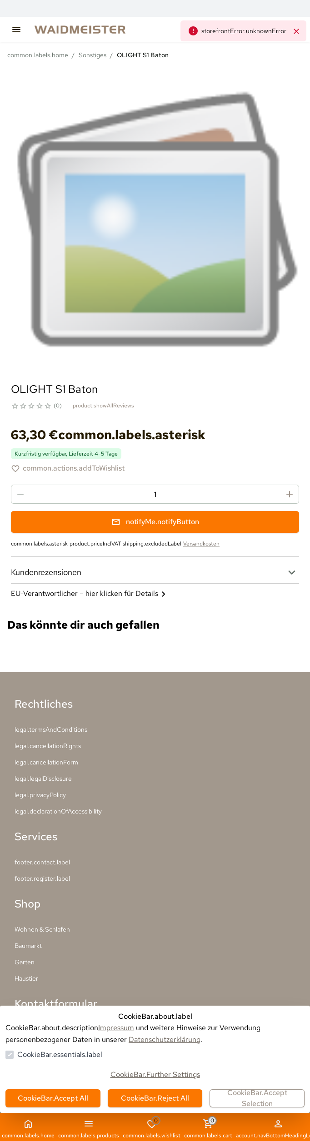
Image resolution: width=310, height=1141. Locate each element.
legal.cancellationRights (48, 746)
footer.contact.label (42, 862)
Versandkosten (201, 543)
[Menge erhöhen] (289, 494)
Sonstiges (92, 55)
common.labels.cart (208, 1128)
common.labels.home (37, 55)
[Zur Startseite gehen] (89, 29)
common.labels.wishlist (151, 1128)
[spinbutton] (155, 494)
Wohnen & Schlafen (42, 929)
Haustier (26, 978)
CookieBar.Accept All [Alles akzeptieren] (53, 1098)
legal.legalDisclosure (43, 778)
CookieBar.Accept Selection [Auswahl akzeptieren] (257, 1098)
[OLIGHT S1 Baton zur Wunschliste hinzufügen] (68, 468)
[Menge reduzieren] (20, 494)
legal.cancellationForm (46, 762)
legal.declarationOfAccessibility (58, 811)
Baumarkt (28, 946)
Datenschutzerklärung (164, 1039)
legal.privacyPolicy (40, 795)
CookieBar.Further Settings (155, 1074)
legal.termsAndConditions (51, 729)
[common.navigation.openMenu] (16, 29)
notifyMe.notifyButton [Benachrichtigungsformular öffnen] (155, 521)
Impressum (116, 1027)
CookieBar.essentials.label (59, 1054)
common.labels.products (88, 1128)
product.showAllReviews (103, 405)
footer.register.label (42, 878)
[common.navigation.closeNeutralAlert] (296, 31)
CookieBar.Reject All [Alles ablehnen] (155, 1098)
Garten (25, 962)
